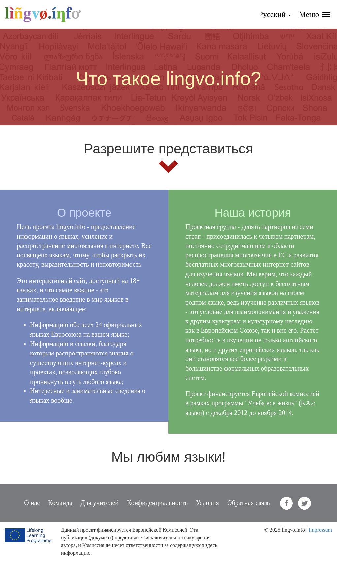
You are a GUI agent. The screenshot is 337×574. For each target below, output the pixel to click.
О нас (32, 502)
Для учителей (99, 502)
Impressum (320, 530)
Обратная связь (248, 502)
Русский (275, 14)
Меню (314, 14)
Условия (207, 502)
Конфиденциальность (157, 502)
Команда (60, 502)
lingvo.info (43, 14)
